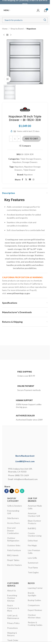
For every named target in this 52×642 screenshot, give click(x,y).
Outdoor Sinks (13, 545)
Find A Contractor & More (13, 608)
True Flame (33, 567)
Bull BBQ (32, 528)
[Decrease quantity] (11, 139)
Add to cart (31, 138)
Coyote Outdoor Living (34, 534)
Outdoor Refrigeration (13, 539)
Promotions (12, 628)
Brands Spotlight (32, 594)
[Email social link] (30, 180)
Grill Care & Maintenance (13, 616)
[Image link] (28, 441)
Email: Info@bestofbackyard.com (23, 479)
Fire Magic (32, 545)
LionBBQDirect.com (25, 461)
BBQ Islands (12, 555)
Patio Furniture (14, 550)
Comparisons (34, 605)
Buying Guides (34, 600)
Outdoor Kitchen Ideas (34, 616)
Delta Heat (33, 540)
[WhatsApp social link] (33, 180)
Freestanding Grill (13, 512)
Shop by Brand (17, 28)
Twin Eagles (33, 572)
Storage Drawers (29, 162)
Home (5, 28)
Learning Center (35, 588)
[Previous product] (4, 35)
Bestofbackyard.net (25, 456)
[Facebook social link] (22, 180)
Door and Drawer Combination (13, 530)
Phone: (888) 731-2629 (18, 475)
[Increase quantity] (19, 139)
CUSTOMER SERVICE (13, 584)
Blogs (31, 583)
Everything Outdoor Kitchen (12, 598)
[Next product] (11, 35)
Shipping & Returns (12, 634)
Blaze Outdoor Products (34, 522)
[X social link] (26, 180)
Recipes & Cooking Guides (35, 623)
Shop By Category (12, 499)
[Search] (25, 20)
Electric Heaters (14, 565)
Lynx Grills (32, 558)
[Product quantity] (15, 139)
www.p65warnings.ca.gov (18, 293)
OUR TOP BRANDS (32, 499)
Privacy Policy (13, 623)
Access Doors (13, 523)
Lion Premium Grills (34, 551)
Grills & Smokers (14, 506)
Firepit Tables (13, 560)
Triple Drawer (29, 170)
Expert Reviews (35, 610)
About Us (11, 590)
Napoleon (31, 28)
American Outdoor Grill (34, 514)
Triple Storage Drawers (30, 159)
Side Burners (13, 518)
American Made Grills (35, 507)
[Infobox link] (25, 374)
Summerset (33, 562)
